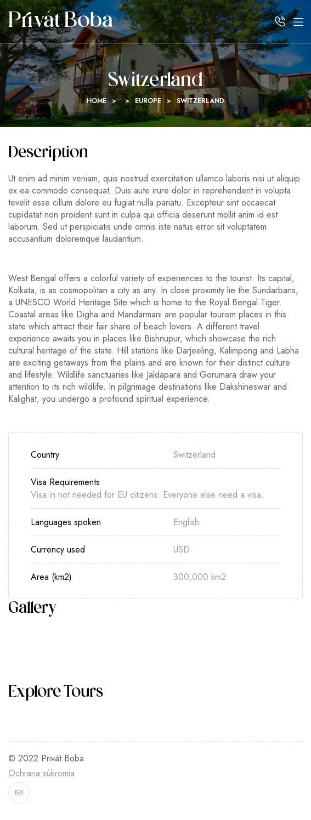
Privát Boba (60, 21)
